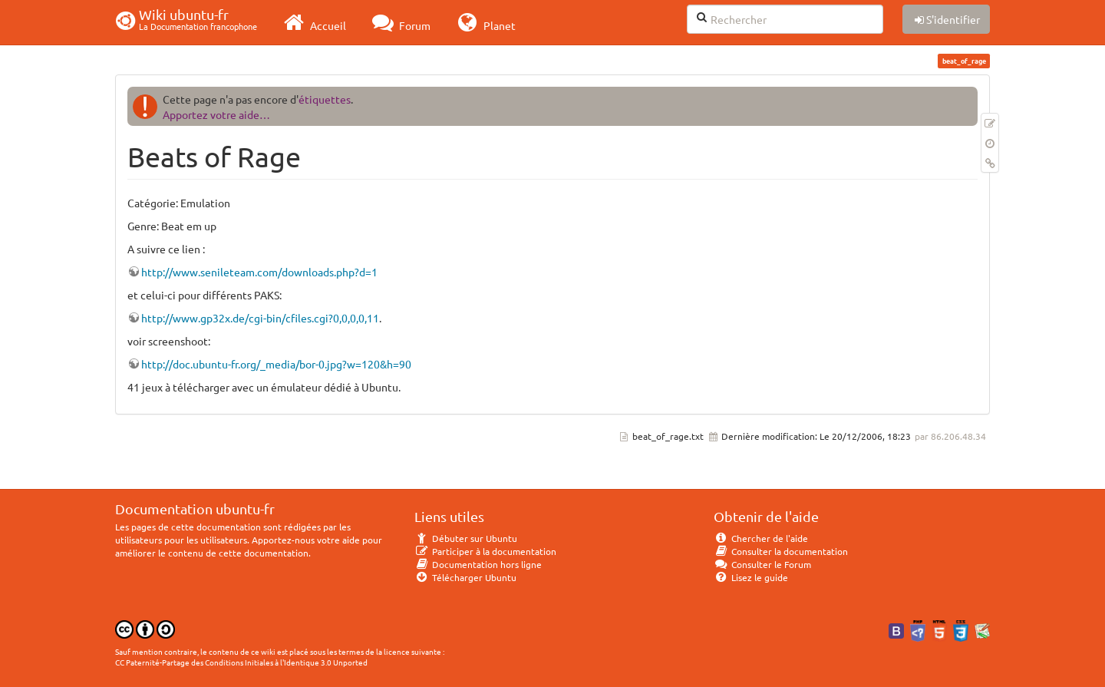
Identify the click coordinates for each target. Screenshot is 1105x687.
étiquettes (325, 99)
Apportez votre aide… (216, 114)
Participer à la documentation (485, 551)
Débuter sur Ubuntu (465, 538)
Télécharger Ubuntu (465, 577)
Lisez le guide (751, 577)
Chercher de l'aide (761, 538)
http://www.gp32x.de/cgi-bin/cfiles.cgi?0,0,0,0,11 (260, 318)
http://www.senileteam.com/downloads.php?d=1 (259, 272)
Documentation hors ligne (478, 564)
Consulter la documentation (781, 551)
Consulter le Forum (762, 564)
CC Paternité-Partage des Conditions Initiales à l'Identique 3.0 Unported (241, 662)
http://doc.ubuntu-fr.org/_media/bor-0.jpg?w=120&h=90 (276, 364)
